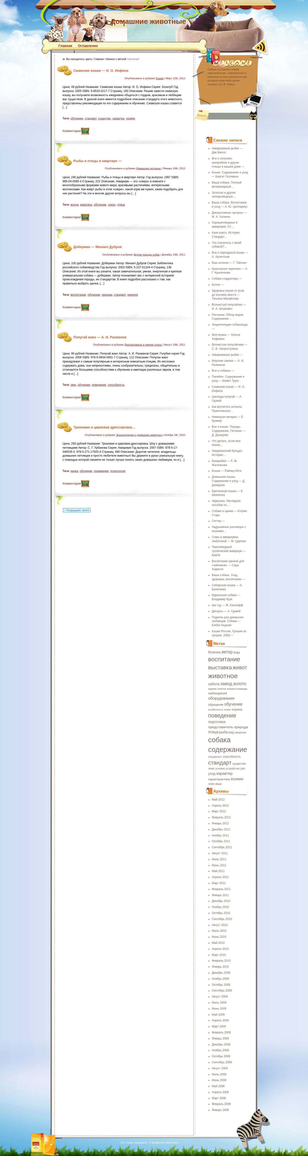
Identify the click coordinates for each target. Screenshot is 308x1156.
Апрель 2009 (220, 1020)
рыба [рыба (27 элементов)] (223, 732)
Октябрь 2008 (221, 1056)
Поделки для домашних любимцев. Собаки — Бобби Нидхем (228, 621)
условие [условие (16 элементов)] (220, 768)
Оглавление (88, 46)
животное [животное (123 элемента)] (223, 676)
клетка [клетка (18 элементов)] (222, 688)
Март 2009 (219, 1026)
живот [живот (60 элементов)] (240, 667)
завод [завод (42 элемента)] (226, 683)
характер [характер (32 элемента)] (224, 773)
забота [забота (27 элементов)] (213, 684)
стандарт (90, 118)
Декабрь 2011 (221, 829)
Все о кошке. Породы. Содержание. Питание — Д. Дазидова (228, 431)
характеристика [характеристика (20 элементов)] (219, 779)
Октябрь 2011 (221, 841)
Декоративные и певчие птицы (143, 344)
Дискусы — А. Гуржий (226, 611)
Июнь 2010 (219, 937)
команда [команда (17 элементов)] (242, 688)
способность (116, 385)
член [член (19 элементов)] (211, 784)
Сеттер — (218, 521)
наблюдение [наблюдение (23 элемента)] (217, 693)
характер (118, 118)
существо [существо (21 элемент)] (239, 763)
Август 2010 (220, 925)
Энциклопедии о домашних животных (139, 435)
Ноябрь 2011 (220, 835)
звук (73, 385)
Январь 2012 (220, 823)
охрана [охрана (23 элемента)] (236, 709)
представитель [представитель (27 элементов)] (220, 727)
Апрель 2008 (220, 1092)
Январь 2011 (220, 895)
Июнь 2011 (219, 865)
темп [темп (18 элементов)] (211, 768)
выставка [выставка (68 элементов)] (220, 667)
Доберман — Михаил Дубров (97, 247)
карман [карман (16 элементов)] (212, 688)
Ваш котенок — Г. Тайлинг (229, 262)
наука (74, 471)
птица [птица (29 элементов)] (213, 732)
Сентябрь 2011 (222, 847)
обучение (77, 118)
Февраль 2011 (221, 889)
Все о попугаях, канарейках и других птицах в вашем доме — (228, 162)
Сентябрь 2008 (222, 1062)
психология (117, 471)
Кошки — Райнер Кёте (227, 471)
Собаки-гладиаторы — (227, 278)
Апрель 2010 (220, 949)
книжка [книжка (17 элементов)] (231, 688)
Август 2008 (220, 1068)
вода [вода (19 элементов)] (237, 652)
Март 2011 (219, 883)
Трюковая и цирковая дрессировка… (104, 427)
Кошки (159, 78)
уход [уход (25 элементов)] (211, 773)
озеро (112, 204)
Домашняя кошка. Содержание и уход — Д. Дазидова (228, 481)
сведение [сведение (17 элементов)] (240, 732)
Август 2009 (220, 996)
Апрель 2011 (220, 877)
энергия (132, 294)
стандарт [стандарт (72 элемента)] (220, 763)
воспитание (78, 294)
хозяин (130, 118)
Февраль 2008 (221, 1104)
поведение (99, 385)
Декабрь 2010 (221, 901)
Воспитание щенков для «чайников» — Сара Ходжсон (228, 565)
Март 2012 (219, 811)
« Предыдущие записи (76, 510)
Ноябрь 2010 (220, 907)
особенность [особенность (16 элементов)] (215, 709)
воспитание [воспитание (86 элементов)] (224, 659)
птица (121, 204)
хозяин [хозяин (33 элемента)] (237, 779)
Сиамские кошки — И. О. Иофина (100, 70)
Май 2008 (218, 1086)
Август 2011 (220, 853)
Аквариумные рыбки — (227, 354)
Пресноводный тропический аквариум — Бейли (229, 551)
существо (104, 118)
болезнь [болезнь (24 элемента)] (214, 652)
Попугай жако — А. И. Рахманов (99, 337)
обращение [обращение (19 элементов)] (216, 704)
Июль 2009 (219, 1002)
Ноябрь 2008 (220, 1050)
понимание (101, 471)
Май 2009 (218, 1014)
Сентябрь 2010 (222, 919)
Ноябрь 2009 (220, 978)
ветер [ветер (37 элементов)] (227, 652)
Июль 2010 (219, 931)
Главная (65, 46)
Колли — (218, 284)
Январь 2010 (220, 966)
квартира (86, 204)
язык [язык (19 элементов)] (218, 784)
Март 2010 (219, 955)
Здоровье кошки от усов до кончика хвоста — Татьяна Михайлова (228, 295)
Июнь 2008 (219, 1080)
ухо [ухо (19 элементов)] (242, 768)
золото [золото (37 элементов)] (239, 683)
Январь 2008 (220, 1110)
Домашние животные (148, 21)
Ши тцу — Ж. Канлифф (227, 605)
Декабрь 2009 (221, 972)
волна (74, 204)
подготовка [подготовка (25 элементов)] (217, 722)
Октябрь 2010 (221, 913)
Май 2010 (218, 943)
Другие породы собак (147, 254)
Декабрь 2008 (221, 1044)
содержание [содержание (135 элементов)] (227, 749)
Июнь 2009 (219, 1008)
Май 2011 (218, 871)
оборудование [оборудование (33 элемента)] (221, 698)
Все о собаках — (223, 370)
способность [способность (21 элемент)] (232, 756)
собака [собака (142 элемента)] (219, 740)
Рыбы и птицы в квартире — (97, 161)
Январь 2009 (220, 1038)
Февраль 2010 (221, 960)
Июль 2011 (219, 859)
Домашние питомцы (148, 168)
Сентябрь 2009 (222, 990)
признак (107, 294)
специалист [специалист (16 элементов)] (215, 756)
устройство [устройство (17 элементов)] (233, 768)
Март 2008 (219, 1098)
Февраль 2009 (221, 1032)
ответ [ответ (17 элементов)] (227, 709)
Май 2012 (218, 799)
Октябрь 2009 (221, 984)
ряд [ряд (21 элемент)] (231, 732)
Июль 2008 (219, 1074)
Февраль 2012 (221, 817)
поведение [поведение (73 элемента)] (222, 715)
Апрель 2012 (220, 805)
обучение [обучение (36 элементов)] (233, 704)
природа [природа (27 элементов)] (241, 727)
